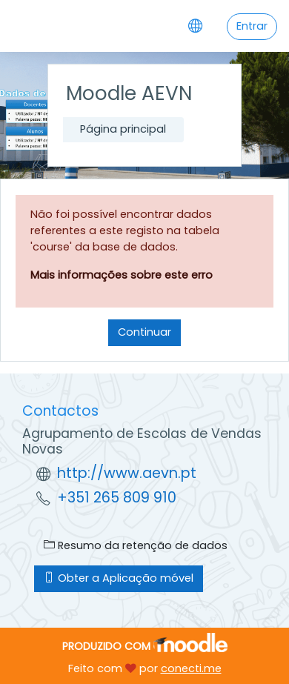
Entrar (252, 26)
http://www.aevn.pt (126, 473)
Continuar (144, 332)
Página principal (123, 129)
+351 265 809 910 (116, 498)
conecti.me (191, 668)
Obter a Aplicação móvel (118, 578)
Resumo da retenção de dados (135, 545)
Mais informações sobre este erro (121, 275)
